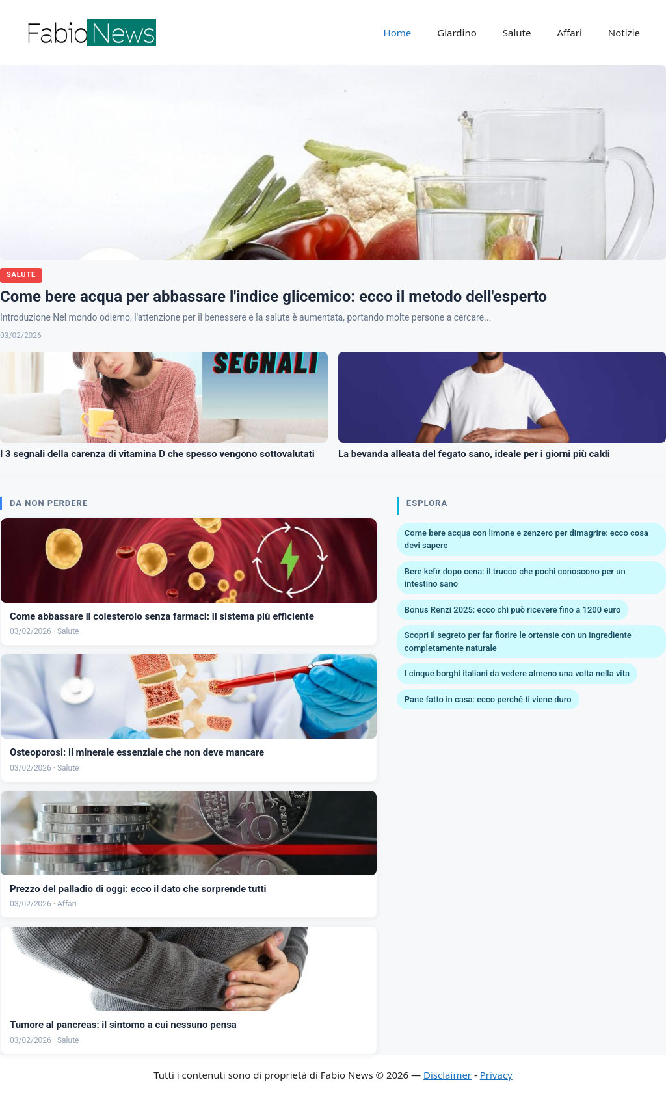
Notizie (624, 32)
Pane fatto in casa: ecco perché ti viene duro (488, 699)
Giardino (457, 32)
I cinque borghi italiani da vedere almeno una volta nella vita (517, 673)
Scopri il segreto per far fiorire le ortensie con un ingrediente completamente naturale (518, 641)
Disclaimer (447, 1074)
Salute (517, 32)
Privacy (496, 1074)
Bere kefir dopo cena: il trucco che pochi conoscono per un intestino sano (515, 577)
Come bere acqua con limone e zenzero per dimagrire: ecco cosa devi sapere (526, 539)
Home (398, 32)
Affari (569, 32)
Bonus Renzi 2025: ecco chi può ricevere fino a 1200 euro (513, 609)
